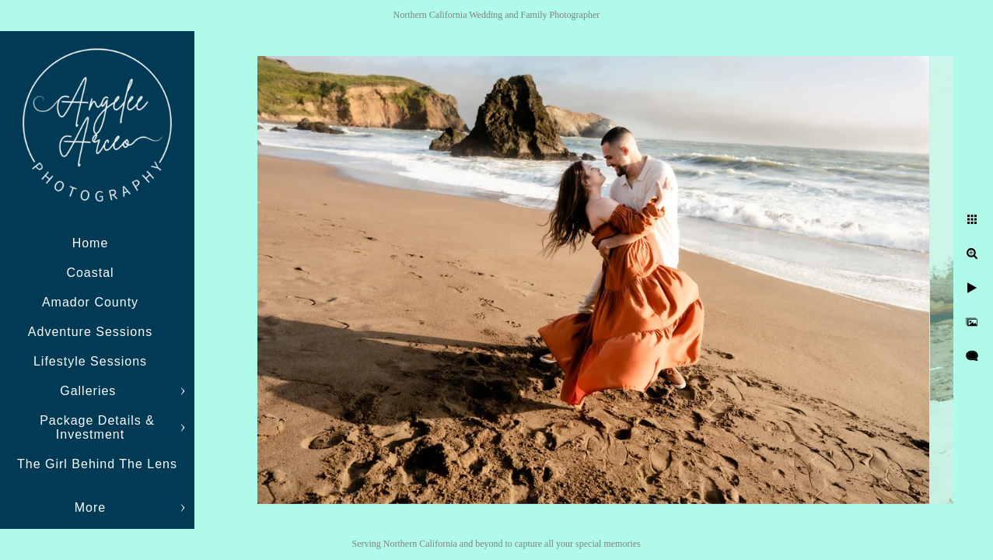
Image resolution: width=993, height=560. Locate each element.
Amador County (90, 302)
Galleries (90, 390)
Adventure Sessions (90, 331)
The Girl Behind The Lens (97, 464)
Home (90, 243)
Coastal (90, 272)
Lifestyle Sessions (90, 361)
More (90, 507)
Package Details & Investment (97, 427)
